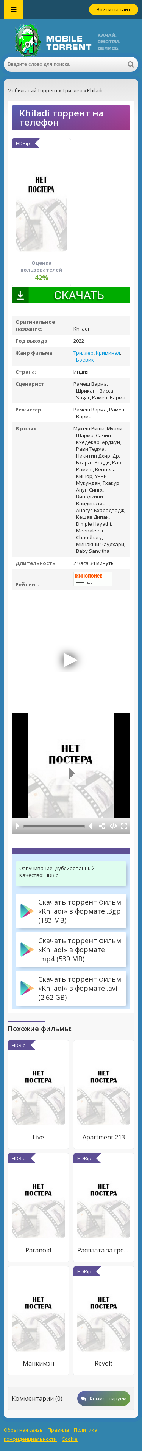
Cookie (70, 1438)
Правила (58, 1429)
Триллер (83, 352)
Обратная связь (23, 1429)
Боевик (85, 359)
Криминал (108, 352)
